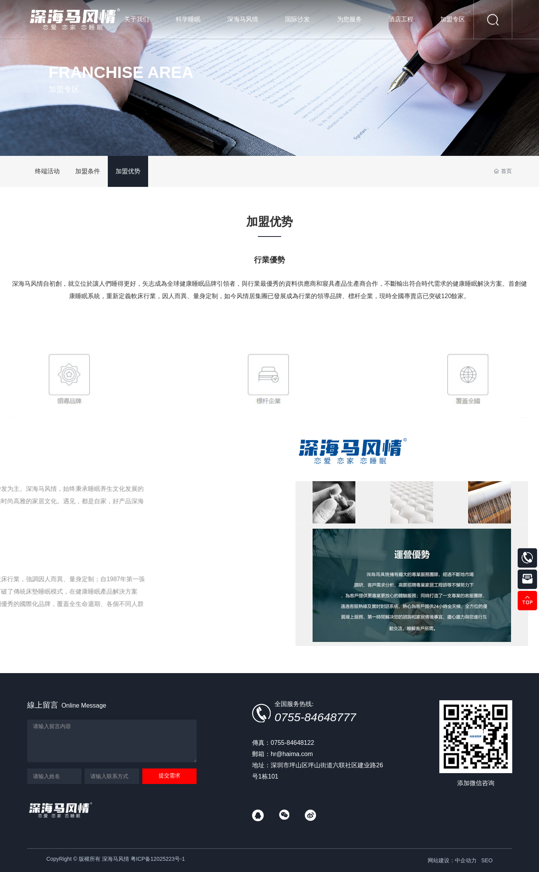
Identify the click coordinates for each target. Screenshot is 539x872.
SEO (487, 860)
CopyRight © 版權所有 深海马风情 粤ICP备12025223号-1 (116, 859)
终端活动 (47, 171)
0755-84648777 (315, 717)
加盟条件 (87, 171)
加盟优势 (128, 171)
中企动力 (466, 860)
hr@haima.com (292, 754)
